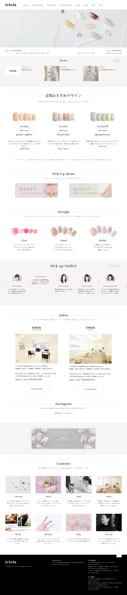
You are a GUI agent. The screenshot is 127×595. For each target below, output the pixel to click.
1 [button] (60, 46)
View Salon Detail (36, 389)
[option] (63, 23)
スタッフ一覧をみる (114, 266)
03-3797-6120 (35, 379)
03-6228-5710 (88, 380)
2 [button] (64, 46)
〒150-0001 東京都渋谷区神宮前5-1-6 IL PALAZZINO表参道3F (68, 563)
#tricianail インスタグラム (63, 413)
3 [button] (68, 46)
